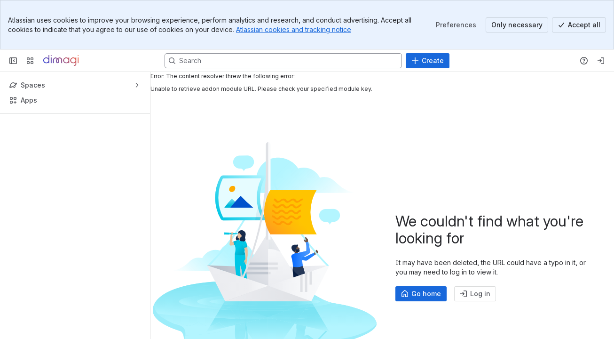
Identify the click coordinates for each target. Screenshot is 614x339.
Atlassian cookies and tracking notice (293, 29)
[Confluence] (60, 60)
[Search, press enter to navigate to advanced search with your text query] (283, 60)
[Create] (427, 60)
